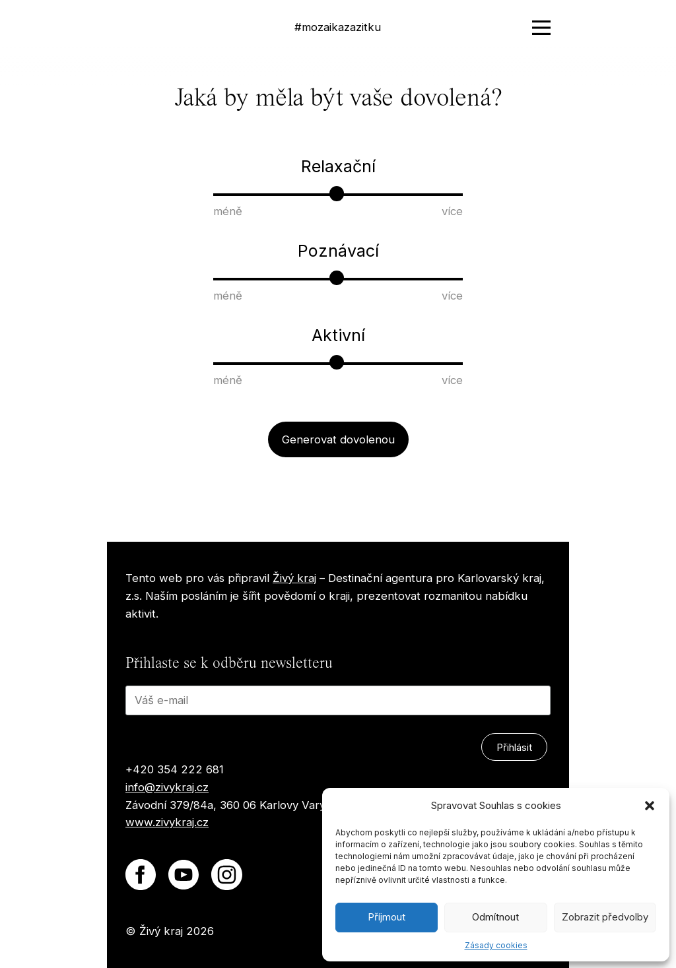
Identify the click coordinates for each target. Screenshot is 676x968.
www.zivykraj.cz (167, 822)
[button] (649, 805)
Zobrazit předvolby (605, 917)
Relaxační (338, 166)
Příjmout (386, 917)
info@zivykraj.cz (167, 787)
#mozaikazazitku (337, 27)
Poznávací (338, 251)
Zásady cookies (496, 945)
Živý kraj (294, 578)
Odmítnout (495, 917)
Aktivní (338, 335)
